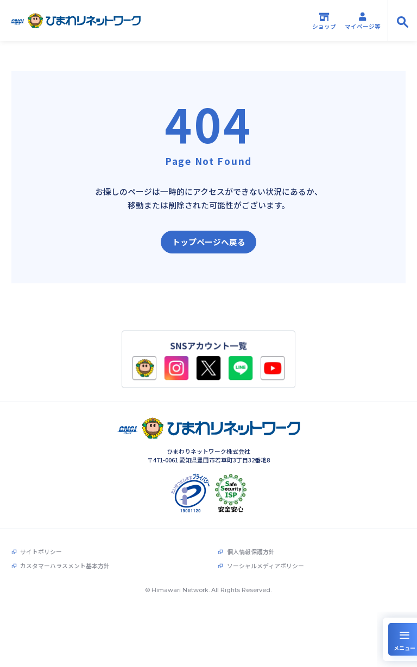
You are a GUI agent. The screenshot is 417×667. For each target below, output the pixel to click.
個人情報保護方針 (251, 547)
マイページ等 (363, 21)
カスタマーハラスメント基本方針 (65, 562)
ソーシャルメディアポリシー (265, 562)
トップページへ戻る (208, 241)
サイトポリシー (41, 547)
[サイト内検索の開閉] (402, 20)
